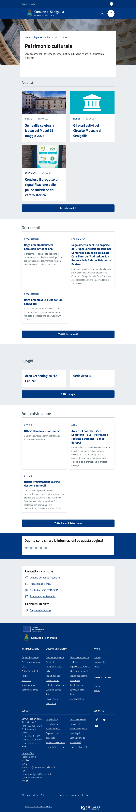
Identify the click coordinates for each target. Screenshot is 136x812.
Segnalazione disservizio (52, 735)
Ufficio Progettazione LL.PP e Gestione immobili (42, 484)
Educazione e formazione (52, 701)
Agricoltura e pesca (55, 657)
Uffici (24, 666)
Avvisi (97, 666)
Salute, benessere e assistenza (79, 678)
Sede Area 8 (82, 375)
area (74, 425)
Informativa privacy (79, 728)
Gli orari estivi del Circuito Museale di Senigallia (87, 130)
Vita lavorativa (77, 699)
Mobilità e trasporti (79, 671)
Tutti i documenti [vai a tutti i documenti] (68, 334)
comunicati (30, 172)
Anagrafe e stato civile (54, 669)
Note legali (75, 733)
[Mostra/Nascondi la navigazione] (3, 13)
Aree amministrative (31, 662)
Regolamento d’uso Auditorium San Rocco (43, 302)
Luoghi (97, 686)
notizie (28, 118)
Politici (25, 676)
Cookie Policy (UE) (78, 747)
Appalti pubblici (53, 676)
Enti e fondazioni (30, 671)
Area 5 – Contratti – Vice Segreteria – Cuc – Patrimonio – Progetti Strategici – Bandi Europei (90, 437)
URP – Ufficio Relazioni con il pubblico (29, 757)
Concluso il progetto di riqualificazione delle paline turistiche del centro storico (41, 187)
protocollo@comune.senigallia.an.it (38, 767)
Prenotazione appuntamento (53, 726)
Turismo (73, 694)
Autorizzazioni (52, 680)
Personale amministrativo (29, 683)
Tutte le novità (68, 208)
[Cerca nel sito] (110, 13)
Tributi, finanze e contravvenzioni (77, 687)
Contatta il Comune (55, 747)
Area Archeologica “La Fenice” (41, 378)
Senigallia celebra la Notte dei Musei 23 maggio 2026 (39, 130)
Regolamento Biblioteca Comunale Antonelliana (39, 247)
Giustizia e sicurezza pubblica (79, 660)
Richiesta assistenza (55, 742)
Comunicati (99, 662)
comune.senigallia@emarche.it (36, 774)
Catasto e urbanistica (56, 685)
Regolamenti (31, 239)
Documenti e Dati (30, 689)
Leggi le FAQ (52, 719)
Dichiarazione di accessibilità (77, 740)
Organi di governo (30, 657)
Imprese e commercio (80, 666)
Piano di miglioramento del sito (73, 795)
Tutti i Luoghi (68, 394)
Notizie (97, 657)
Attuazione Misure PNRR (33, 795)
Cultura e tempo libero (53, 692)
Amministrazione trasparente (78, 722)
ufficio (28, 425)
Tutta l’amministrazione (68, 523)
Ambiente (50, 662)
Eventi (97, 690)
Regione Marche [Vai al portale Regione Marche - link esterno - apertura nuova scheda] (28, 3)
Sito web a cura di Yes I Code (38, 806)
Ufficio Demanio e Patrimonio (42, 431)
